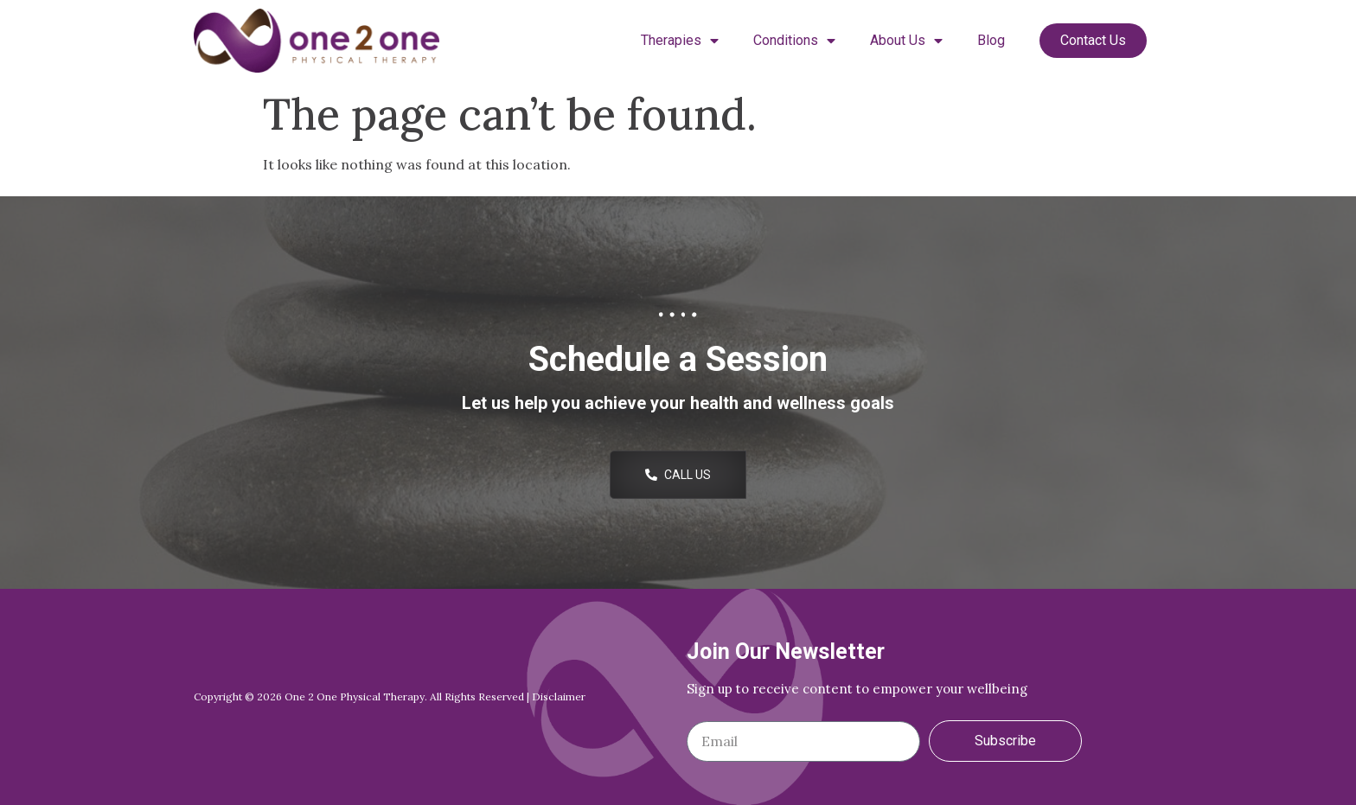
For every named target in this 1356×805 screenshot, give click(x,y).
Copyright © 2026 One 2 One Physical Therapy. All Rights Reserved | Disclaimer (389, 696)
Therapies (680, 40)
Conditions (794, 40)
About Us (906, 40)
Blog (991, 40)
